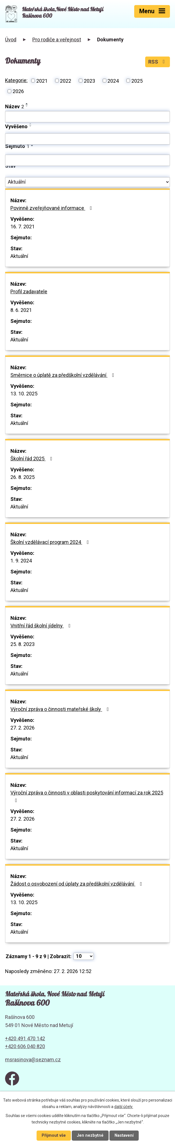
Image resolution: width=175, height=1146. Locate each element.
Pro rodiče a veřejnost (56, 39)
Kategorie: (16, 80)
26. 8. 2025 (22, 477)
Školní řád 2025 (32, 458)
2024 (113, 81)
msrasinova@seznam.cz (33, 1059)
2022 (65, 81)
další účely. (123, 1106)
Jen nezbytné (90, 1135)
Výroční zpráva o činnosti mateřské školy (60, 709)
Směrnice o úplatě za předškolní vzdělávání (63, 375)
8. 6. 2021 (21, 310)
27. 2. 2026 (22, 728)
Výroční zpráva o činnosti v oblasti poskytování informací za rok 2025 (86, 796)
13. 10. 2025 (23, 394)
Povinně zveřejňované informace (52, 208)
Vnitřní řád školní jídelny (41, 626)
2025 (137, 81)
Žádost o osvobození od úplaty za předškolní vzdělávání (77, 884)
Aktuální (19, 256)
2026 (18, 91)
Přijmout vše (54, 1135)
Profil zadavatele (28, 291)
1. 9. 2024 (21, 561)
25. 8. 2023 (22, 644)
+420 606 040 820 (25, 1046)
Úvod (10, 39)
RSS (157, 62)
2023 (89, 81)
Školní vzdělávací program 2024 (50, 542)
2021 (42, 81)
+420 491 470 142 (25, 1038)
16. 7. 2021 (22, 226)
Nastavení (124, 1135)
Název (14, 106)
